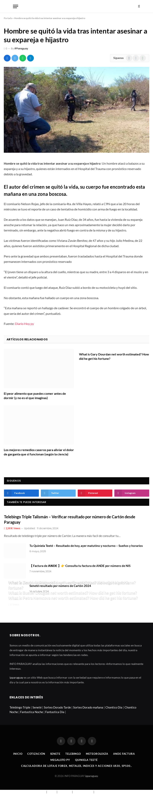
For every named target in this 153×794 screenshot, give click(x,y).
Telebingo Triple (20, 707)
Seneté (37, 707)
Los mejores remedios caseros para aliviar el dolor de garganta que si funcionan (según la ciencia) (39, 452)
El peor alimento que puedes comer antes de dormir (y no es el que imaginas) (35, 396)
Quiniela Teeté (86, 759)
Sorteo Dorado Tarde (57, 707)
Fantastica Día (54, 712)
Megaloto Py (60, 759)
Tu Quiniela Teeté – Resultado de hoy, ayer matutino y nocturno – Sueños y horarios (86, 545)
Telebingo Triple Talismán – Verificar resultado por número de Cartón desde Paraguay (69, 519)
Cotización (36, 753)
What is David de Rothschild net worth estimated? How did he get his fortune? (68, 585)
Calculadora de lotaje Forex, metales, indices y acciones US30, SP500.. (76, 765)
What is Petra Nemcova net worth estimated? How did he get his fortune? (73, 597)
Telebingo (73, 753)
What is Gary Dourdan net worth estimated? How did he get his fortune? (114, 356)
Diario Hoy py (24, 323)
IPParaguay (21, 48)
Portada (8, 18)
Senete (55, 753)
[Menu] (15, 6)
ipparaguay (16, 677)
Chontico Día (113, 707)
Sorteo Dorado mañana (88, 707)
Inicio (17, 753)
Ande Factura (124, 753)
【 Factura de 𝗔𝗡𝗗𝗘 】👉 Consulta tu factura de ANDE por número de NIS (79, 565)
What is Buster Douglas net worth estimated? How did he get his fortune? (72, 592)
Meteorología (97, 753)
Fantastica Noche (31, 712)
